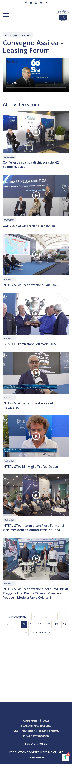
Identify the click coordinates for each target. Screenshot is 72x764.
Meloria (40, 757)
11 (40, 624)
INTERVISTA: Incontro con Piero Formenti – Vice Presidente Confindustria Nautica (34, 527)
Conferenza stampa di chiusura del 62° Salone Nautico (31, 164)
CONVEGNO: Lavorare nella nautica (29, 226)
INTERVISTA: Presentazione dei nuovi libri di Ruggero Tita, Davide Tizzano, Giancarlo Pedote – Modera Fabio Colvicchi (35, 593)
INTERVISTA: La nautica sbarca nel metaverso (28, 405)
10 (31, 624)
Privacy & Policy (36, 744)
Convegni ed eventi (18, 35)
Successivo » (41, 632)
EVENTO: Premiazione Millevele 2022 (29, 344)
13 (56, 624)
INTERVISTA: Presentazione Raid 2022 (30, 285)
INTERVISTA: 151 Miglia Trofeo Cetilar (30, 466)
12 (48, 624)
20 (25, 632)
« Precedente (18, 617)
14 (64, 624)
